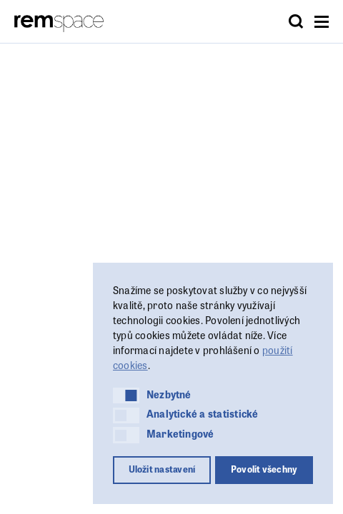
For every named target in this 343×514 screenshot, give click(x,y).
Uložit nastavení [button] (162, 469)
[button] (126, 395)
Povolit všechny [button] (264, 469)
